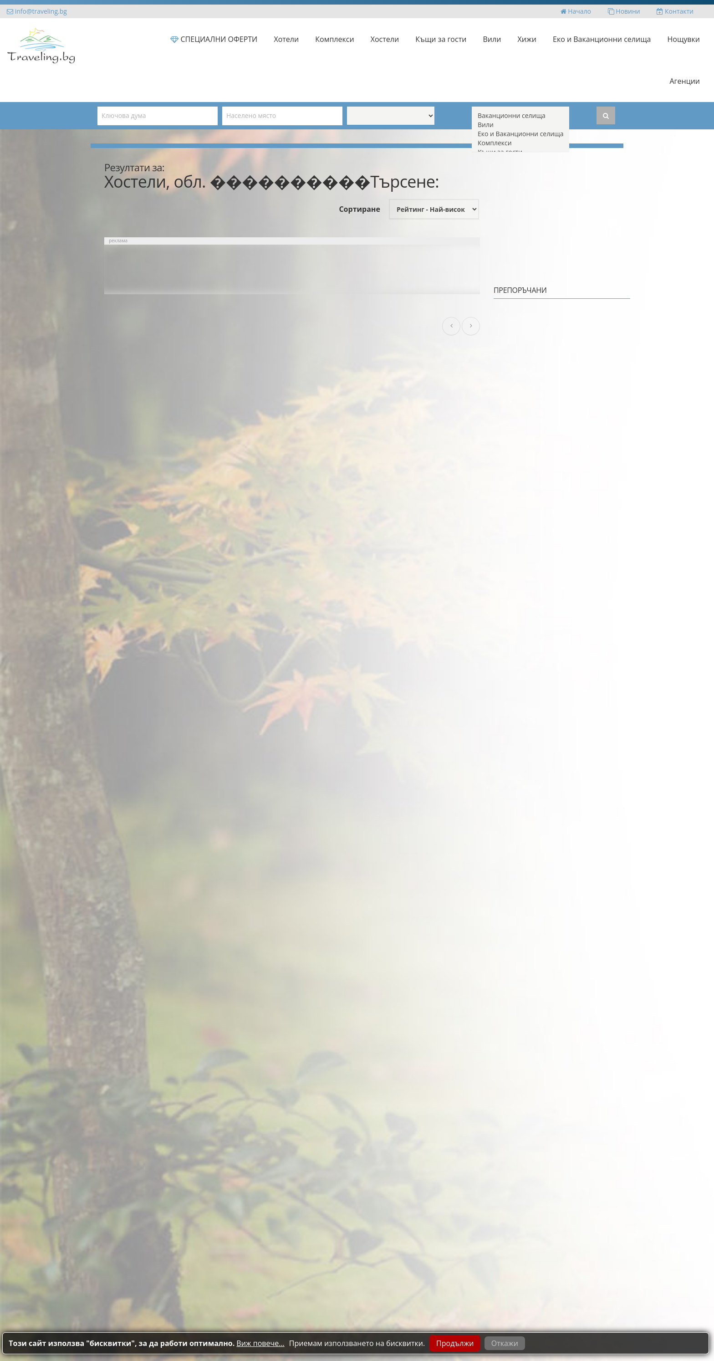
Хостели (385, 39)
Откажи (504, 1343)
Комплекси (334, 39)
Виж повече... (260, 1343)
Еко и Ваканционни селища (602, 39)
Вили (492, 39)
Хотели (286, 39)
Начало (576, 11)
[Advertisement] (292, 269)
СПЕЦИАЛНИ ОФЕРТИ (213, 39)
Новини (624, 11)
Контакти (675, 11)
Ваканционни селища (520, 115)
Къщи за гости (440, 39)
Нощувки (684, 39)
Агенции (685, 81)
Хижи (527, 39)
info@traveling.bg (37, 11)
